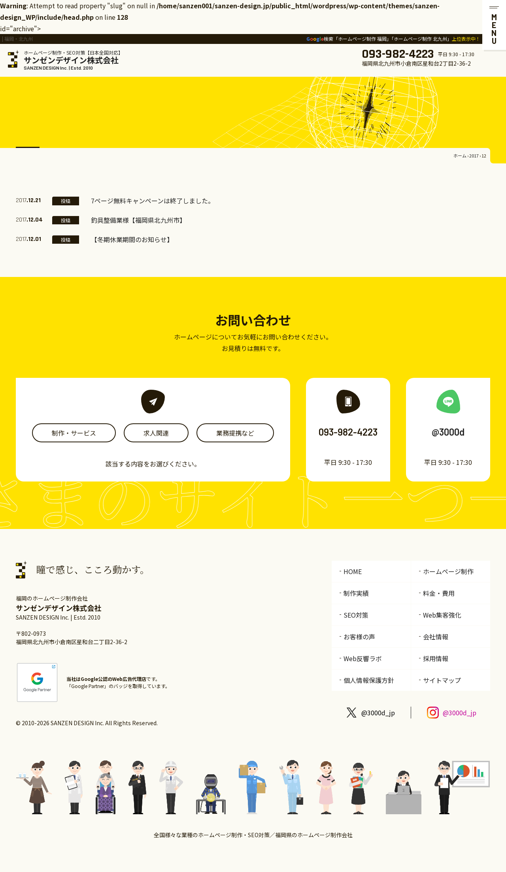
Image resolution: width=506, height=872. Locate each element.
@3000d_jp (378, 712)
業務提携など (235, 433)
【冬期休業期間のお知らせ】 (132, 239)
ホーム (459, 155)
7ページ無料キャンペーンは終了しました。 (152, 200)
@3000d (448, 432)
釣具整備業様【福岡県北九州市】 (138, 220)
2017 (474, 155)
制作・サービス (74, 433)
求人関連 (156, 433)
